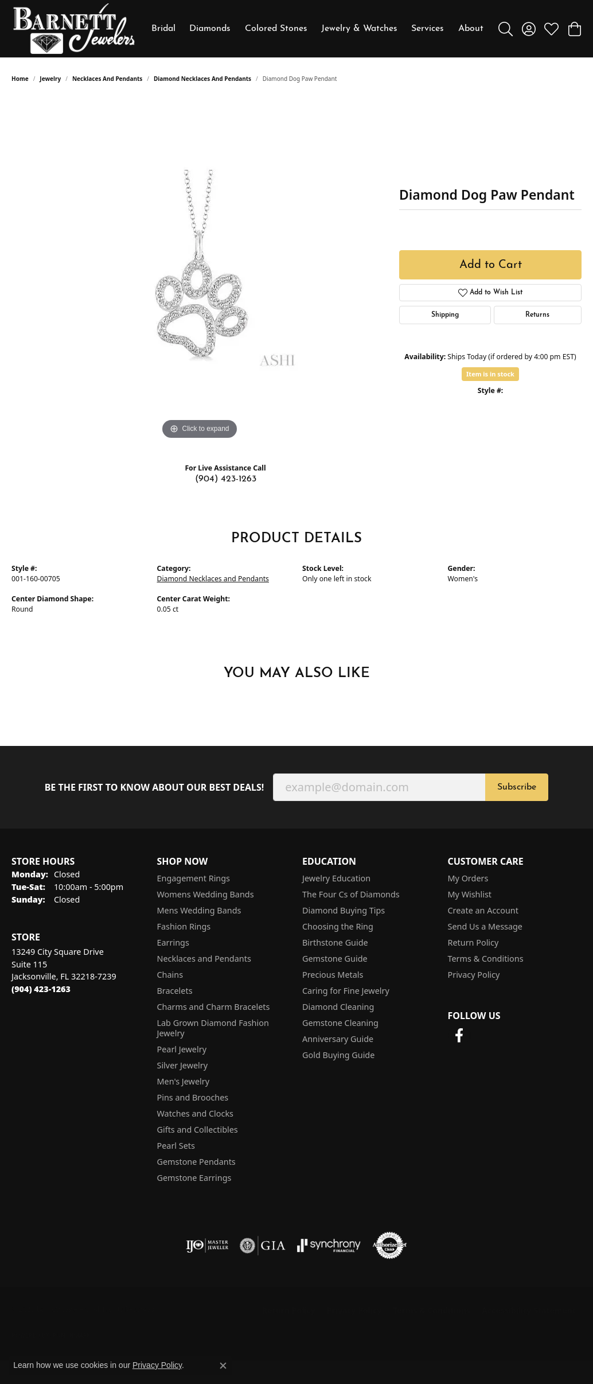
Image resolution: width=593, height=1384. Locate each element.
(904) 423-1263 (225, 479)
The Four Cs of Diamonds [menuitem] (351, 894)
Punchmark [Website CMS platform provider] (72, 1335)
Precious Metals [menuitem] (332, 974)
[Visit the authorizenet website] (390, 1245)
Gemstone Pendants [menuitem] (196, 1161)
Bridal (163, 28)
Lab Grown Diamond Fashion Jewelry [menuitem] (213, 1028)
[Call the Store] (41, 988)
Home (20, 79)
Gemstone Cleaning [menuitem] (340, 1022)
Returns (537, 315)
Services (427, 28)
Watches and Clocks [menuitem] (195, 1113)
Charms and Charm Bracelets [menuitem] (213, 1006)
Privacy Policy (474, 974)
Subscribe (516, 787)
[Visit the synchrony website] (329, 1245)
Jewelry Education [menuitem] (336, 878)
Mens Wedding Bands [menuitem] (199, 910)
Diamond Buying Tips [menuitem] (343, 910)
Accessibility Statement (529, 1310)
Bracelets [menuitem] (175, 990)
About (470, 28)
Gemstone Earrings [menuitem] (194, 1177)
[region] (200, 270)
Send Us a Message (485, 926)
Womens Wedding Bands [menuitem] (205, 894)
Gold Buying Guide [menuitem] (338, 1054)
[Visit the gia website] (263, 1245)
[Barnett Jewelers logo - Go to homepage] (74, 28)
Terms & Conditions (486, 958)
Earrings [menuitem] (173, 942)
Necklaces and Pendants (107, 79)
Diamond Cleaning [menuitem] (338, 1006)
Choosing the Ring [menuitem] (337, 926)
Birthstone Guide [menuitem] (335, 942)
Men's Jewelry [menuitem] (183, 1081)
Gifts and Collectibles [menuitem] (197, 1129)
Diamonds (210, 28)
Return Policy (473, 942)
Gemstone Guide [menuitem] (335, 958)
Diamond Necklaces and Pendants (202, 79)
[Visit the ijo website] (207, 1245)
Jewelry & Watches (359, 28)
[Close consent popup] (223, 1365)
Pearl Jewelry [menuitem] (181, 1049)
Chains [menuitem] (170, 974)
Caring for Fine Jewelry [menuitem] (345, 990)
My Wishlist (470, 894)
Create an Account (483, 910)
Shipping (445, 315)
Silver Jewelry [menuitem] (182, 1065)
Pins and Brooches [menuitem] (193, 1097)
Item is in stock (490, 374)
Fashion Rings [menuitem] (184, 926)
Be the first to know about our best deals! (154, 787)
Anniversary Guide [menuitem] (337, 1038)
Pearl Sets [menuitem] (176, 1145)
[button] (505, 28)
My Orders (468, 878)
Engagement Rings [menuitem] (194, 878)
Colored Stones (276, 28)
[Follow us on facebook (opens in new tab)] (459, 1035)
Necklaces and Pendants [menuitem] (204, 958)
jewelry (50, 79)
